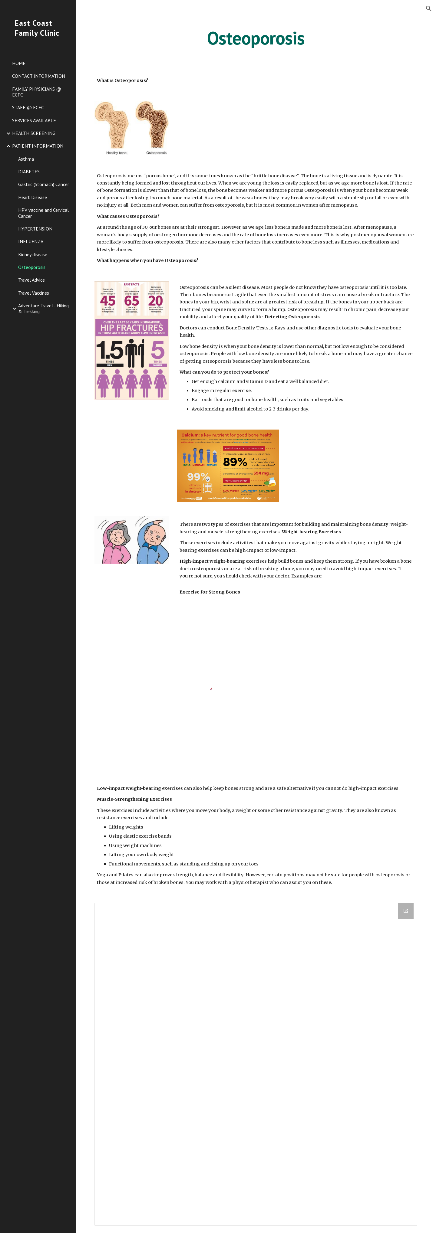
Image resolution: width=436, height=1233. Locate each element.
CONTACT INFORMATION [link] (38, 76)
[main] (256, 37)
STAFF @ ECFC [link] (28, 107)
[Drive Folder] (256, 1064)
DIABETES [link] (29, 171)
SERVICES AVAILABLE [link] (34, 120)
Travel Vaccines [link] (33, 293)
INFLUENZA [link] (30, 241)
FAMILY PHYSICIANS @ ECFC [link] (36, 92)
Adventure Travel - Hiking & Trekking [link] (43, 308)
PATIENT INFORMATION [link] (37, 146)
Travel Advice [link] (31, 280)
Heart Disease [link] (32, 197)
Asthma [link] (26, 159)
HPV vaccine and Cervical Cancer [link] (43, 213)
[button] (428, 8)
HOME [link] (18, 63)
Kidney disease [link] (32, 254)
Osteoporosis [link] (31, 267)
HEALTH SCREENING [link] (33, 133)
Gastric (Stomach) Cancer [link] (43, 184)
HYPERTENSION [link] (35, 229)
